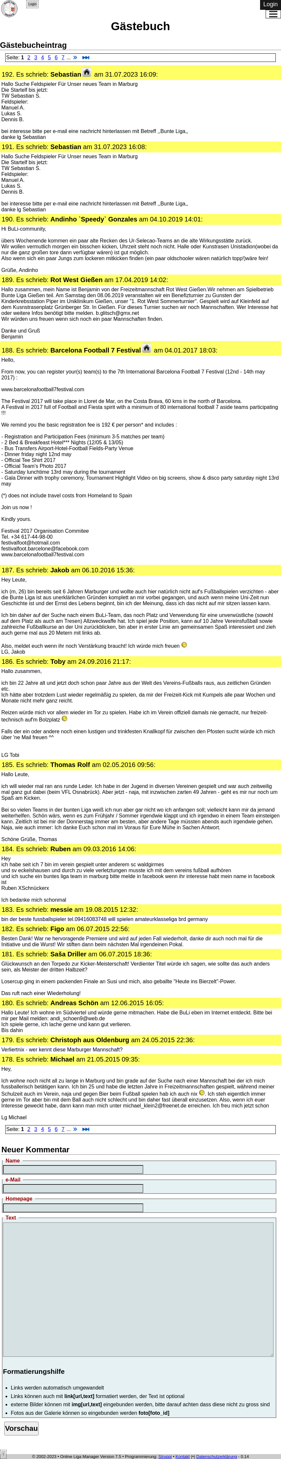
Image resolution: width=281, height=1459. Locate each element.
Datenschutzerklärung (216, 1456)
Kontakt (183, 1456)
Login (32, 4)
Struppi (165, 1456)
